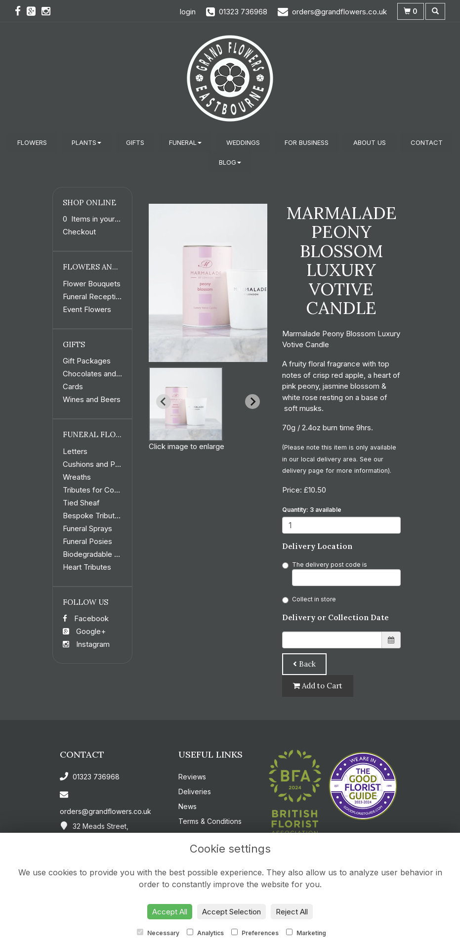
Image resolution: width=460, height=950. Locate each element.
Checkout (79, 231)
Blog (230, 162)
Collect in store (309, 599)
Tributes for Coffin (94, 490)
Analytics (205, 933)
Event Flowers (87, 309)
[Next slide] (252, 401)
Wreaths (77, 477)
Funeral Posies (87, 541)
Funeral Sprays (87, 528)
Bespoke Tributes (93, 515)
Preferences (255, 933)
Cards (73, 386)
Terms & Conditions (210, 821)
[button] (186, 404)
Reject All (292, 911)
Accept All (169, 911)
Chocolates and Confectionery (115, 373)
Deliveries (194, 791)
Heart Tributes (87, 567)
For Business (307, 142)
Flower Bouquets (92, 283)
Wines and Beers (92, 399)
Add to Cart (317, 685)
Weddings (243, 142)
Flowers (32, 142)
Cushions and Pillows (98, 464)
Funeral (185, 142)
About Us (369, 142)
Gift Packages (87, 360)
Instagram (86, 644)
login (188, 11)
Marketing (306, 933)
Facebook (86, 618)
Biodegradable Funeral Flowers (115, 554)
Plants (86, 142)
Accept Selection (231, 911)
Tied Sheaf (81, 502)
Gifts (135, 142)
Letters (75, 451)
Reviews (192, 776)
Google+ (84, 631)
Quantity (311, 509)
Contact (427, 142)
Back (304, 664)
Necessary (158, 933)
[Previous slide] (163, 401)
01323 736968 (90, 776)
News (187, 806)
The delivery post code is (341, 573)
